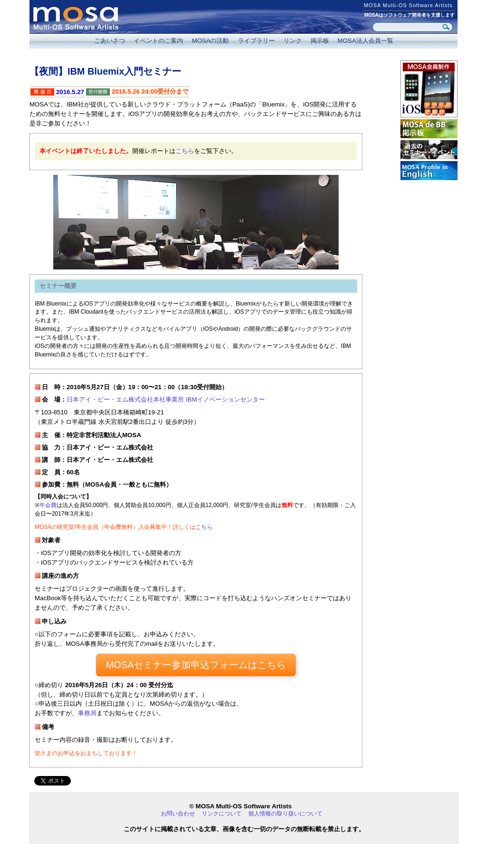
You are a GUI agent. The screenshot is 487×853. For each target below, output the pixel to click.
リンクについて (222, 813)
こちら (184, 150)
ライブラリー (256, 40)
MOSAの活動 (210, 40)
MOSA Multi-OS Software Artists (408, 5)
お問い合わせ (178, 813)
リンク (292, 40)
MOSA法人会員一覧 (365, 40)
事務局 (87, 713)
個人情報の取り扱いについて (285, 813)
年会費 (48, 505)
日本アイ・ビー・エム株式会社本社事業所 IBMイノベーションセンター (166, 399)
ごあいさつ (109, 40)
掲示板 (320, 40)
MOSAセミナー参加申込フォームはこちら (196, 665)
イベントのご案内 (158, 40)
